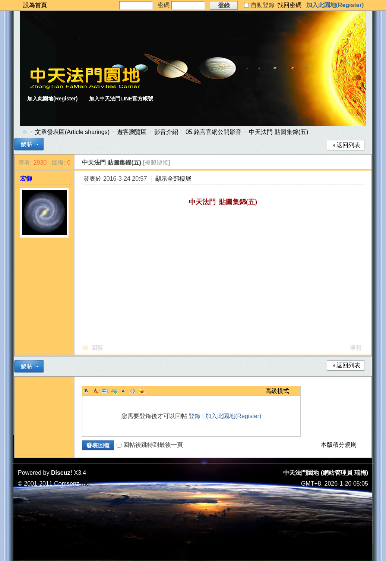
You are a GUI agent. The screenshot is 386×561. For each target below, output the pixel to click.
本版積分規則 (339, 445)
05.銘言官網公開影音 (213, 132)
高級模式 (277, 391)
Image (104, 391)
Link (114, 391)
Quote (123, 391)
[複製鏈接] (156, 162)
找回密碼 (289, 5)
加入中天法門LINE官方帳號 (121, 99)
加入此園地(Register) (335, 5)
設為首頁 (35, 5)
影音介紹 (166, 132)
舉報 (356, 348)
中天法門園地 (25, 132)
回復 (97, 348)
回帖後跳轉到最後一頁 (150, 445)
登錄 (194, 416)
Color (95, 391)
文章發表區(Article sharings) (72, 132)
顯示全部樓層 (173, 178)
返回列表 (348, 145)
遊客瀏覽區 (132, 132)
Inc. (86, 483)
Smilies (142, 391)
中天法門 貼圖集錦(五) (278, 132)
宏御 (26, 178)
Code (132, 391)
